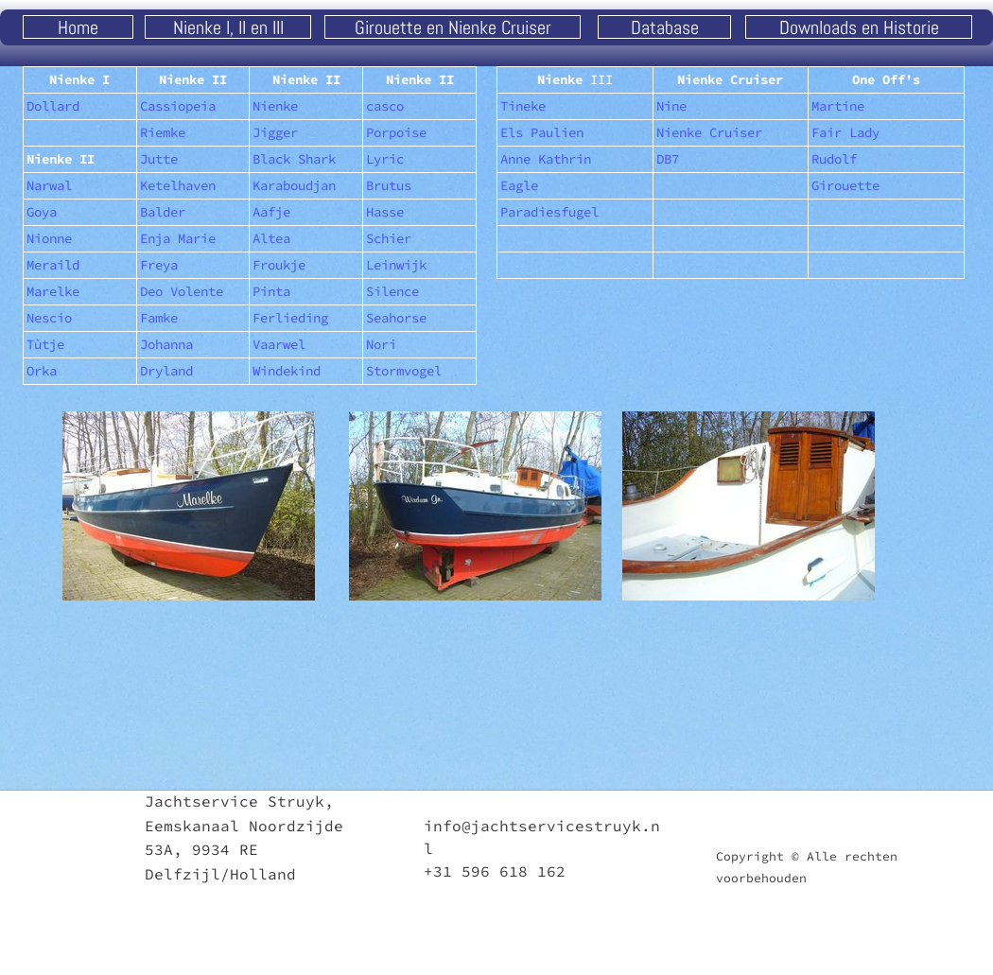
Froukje (279, 264)
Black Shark (294, 158)
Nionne (49, 238)
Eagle (519, 185)
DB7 (667, 158)
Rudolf (834, 158)
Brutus (388, 185)
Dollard (52, 105)
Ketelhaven (178, 185)
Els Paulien (542, 132)
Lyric (385, 158)
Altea (271, 238)
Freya (159, 264)
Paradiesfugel (549, 211)
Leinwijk (396, 264)
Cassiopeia (178, 105)
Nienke (275, 105)
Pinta (271, 291)
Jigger (275, 132)
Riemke (162, 132)
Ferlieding (290, 317)
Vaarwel (279, 344)
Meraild (52, 264)
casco (385, 105)
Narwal (49, 185)
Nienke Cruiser (709, 132)
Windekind (287, 370)
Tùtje (45, 344)
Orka (41, 370)
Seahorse (396, 317)
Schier (388, 238)
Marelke (52, 291)
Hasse (385, 211)
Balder (162, 211)
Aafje (271, 211)
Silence (392, 291)
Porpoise (396, 132)
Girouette (845, 185)
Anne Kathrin (545, 158)
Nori (381, 344)
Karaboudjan (294, 185)
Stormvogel (404, 370)
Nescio (49, 317)
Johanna (166, 344)
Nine (671, 105)
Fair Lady (845, 132)
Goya (41, 211)
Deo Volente (181, 291)
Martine (837, 105)
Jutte (159, 158)
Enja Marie (178, 238)
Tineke (523, 105)
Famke (159, 317)
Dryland (166, 370)
